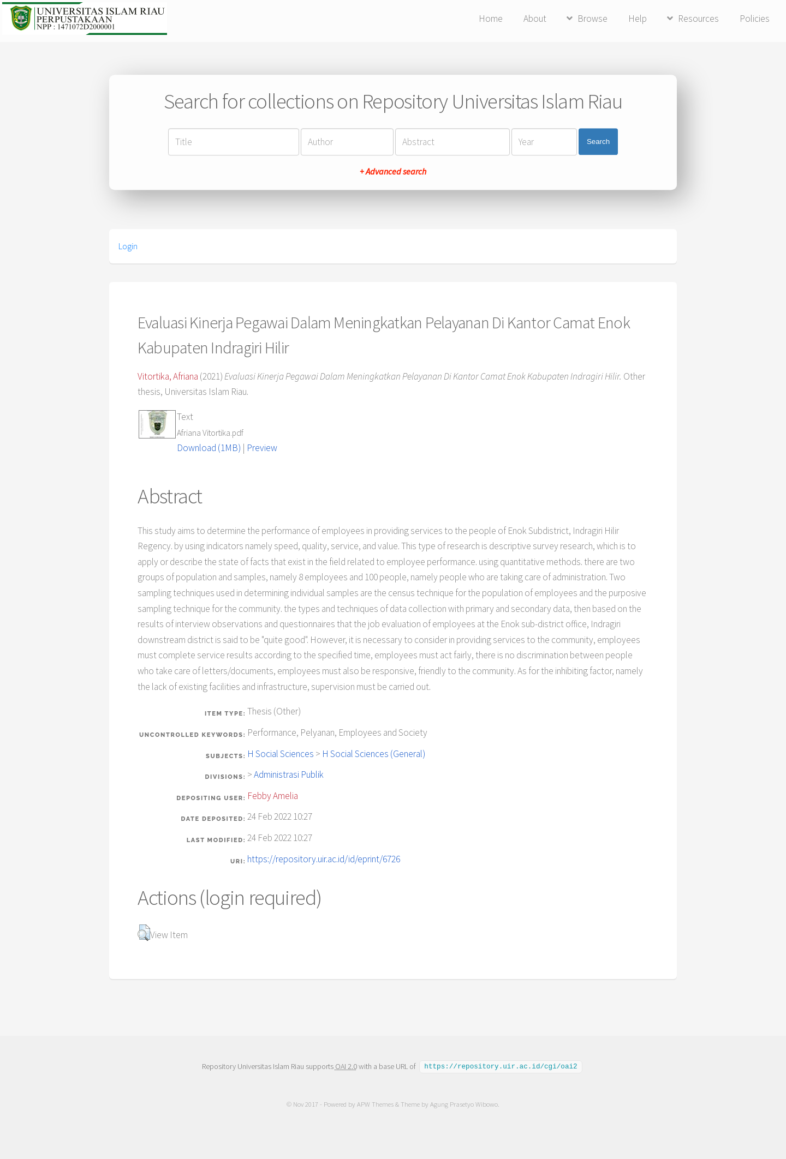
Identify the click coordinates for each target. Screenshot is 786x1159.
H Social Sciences (280, 754)
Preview (262, 448)
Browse (592, 19)
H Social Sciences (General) (373, 754)
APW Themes (375, 1104)
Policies (755, 19)
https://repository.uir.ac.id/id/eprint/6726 (323, 859)
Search (598, 141)
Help (637, 19)
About (534, 19)
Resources (698, 19)
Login (128, 246)
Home (491, 19)
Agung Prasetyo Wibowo (464, 1104)
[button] (144, 932)
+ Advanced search (393, 171)
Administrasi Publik (289, 774)
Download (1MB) (209, 448)
